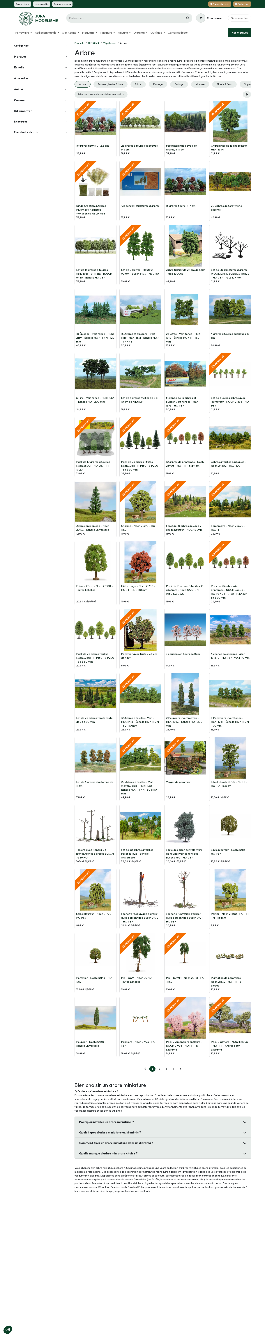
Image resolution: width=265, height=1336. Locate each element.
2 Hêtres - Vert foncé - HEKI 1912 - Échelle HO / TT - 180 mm (183, 337)
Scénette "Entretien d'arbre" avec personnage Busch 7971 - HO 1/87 (185, 917)
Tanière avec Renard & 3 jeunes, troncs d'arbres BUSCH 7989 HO (95, 853)
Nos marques (240, 32)
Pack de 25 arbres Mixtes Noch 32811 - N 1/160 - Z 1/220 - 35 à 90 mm (139, 465)
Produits (79, 43)
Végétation (109, 43)
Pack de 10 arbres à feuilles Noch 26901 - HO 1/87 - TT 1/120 (93, 465)
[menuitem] (23, 32)
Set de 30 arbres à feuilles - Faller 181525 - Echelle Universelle (138, 853)
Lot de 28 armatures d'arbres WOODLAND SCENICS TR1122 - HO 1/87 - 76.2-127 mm (230, 273)
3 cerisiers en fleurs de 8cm (183, 654)
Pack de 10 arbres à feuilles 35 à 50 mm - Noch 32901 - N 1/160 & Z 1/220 (185, 589)
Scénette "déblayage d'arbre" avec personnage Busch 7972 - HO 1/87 (139, 917)
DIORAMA (93, 43)
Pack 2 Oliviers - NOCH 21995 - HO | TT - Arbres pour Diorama (229, 1045)
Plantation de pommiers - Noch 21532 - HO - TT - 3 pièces (227, 981)
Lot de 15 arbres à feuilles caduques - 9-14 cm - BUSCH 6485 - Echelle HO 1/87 (94, 273)
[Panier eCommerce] (209, 18)
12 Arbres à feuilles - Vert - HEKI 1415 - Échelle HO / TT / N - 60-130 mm (140, 721)
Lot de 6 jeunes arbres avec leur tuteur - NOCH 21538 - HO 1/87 (230, 401)
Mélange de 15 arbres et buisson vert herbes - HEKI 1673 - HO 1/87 (182, 401)
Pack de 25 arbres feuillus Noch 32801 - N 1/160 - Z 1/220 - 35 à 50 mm (95, 657)
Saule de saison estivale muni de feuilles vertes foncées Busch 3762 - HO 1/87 (184, 853)
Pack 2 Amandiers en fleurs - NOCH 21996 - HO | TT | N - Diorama (184, 1045)
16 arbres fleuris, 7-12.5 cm (92, 145)
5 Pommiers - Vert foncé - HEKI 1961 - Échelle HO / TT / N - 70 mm (230, 721)
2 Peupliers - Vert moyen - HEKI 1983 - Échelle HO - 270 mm (184, 721)
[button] (101, 94)
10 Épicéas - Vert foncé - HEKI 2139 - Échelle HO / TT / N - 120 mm (95, 337)
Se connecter (239, 18)
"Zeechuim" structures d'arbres (140, 205)
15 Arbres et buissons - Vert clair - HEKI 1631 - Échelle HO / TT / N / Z (140, 337)
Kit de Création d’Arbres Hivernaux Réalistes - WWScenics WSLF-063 (91, 209)
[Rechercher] (187, 18)
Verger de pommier (178, 782)
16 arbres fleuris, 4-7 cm (180, 205)
